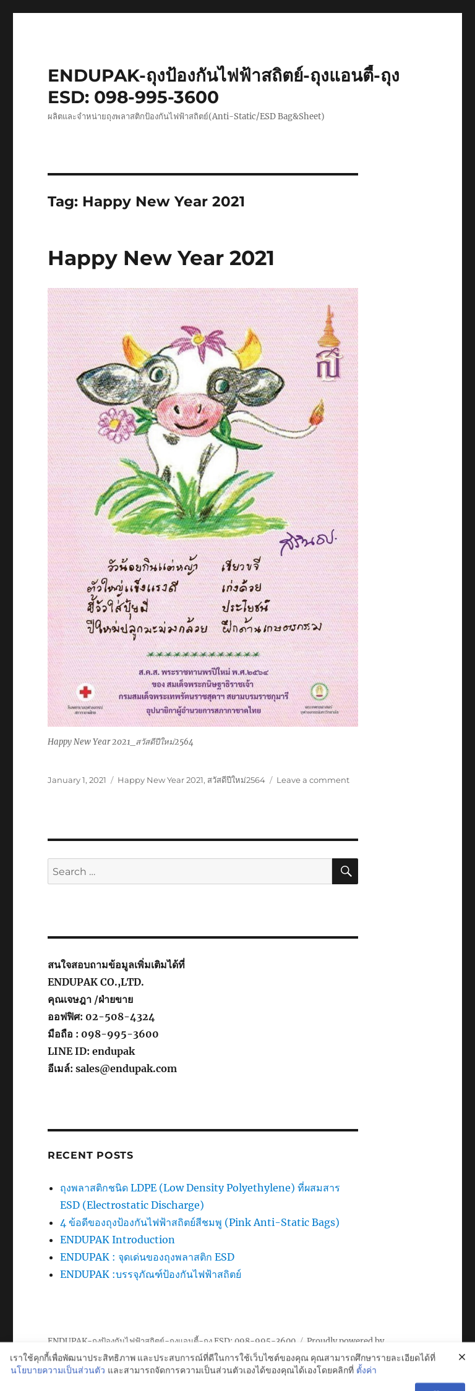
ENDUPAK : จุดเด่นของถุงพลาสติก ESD (147, 1257)
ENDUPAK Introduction (117, 1239)
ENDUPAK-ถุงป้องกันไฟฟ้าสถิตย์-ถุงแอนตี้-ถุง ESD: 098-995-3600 (172, 1341)
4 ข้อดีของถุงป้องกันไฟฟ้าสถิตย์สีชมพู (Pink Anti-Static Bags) (200, 1222)
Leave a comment (312, 780)
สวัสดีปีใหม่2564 (236, 780)
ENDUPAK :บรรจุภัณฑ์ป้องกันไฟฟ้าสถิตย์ (150, 1274)
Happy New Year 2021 (161, 257)
